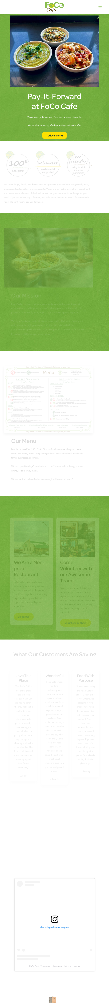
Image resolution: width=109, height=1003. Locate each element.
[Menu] (100, 7)
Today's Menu (54, 135)
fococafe (47, 966)
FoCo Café (34, 966)
